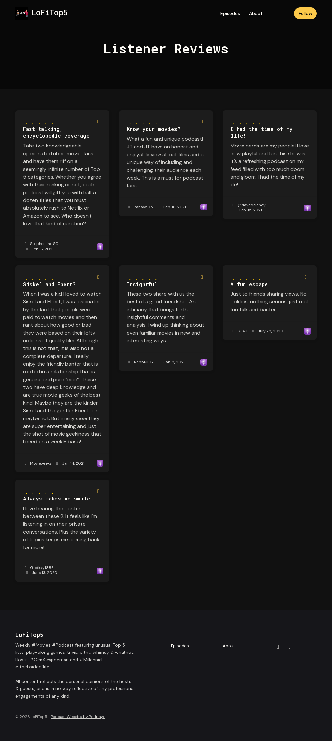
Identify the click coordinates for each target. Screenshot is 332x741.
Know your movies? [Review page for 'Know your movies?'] (154, 128)
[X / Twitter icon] (278, 647)
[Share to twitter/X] (98, 122)
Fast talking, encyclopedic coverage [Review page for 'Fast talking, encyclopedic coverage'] (56, 132)
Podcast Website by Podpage (78, 716)
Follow (305, 13)
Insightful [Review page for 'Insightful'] (142, 284)
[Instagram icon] (289, 647)
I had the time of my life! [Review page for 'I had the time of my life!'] (262, 132)
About (256, 13)
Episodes (230, 13)
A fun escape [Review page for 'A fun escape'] (249, 284)
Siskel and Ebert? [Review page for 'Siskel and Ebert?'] (49, 284)
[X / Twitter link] (272, 13)
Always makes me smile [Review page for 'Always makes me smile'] (56, 498)
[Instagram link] (283, 13)
